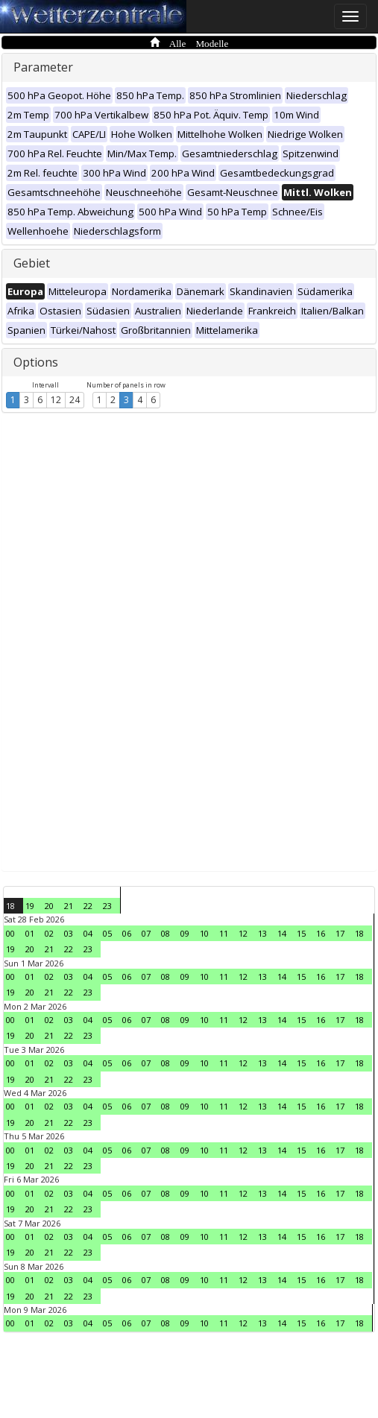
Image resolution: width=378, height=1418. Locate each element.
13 (262, 933)
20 (49, 905)
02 (49, 933)
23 (107, 905)
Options (35, 362)
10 (204, 933)
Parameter (43, 67)
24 (74, 399)
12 (56, 399)
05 (107, 933)
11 (223, 933)
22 (88, 905)
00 (10, 933)
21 (68, 905)
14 (281, 933)
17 (340, 933)
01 (29, 933)
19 (29, 905)
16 (320, 933)
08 (165, 933)
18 (10, 905)
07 (146, 933)
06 (126, 933)
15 (301, 933)
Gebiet (31, 263)
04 (88, 933)
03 (68, 933)
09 (184, 933)
